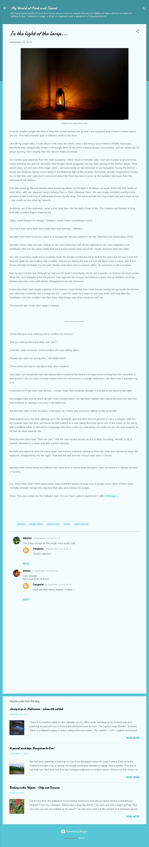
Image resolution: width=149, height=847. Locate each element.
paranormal (53, 524)
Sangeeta (38, 548)
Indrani (26, 570)
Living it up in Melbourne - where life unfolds (36, 709)
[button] (138, 31)
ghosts (21, 524)
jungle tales (36, 524)
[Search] (144, 9)
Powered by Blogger (74, 831)
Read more (133, 738)
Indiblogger (110, 495)
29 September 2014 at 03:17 (46, 538)
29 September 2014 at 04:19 (58, 584)
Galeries (81, 838)
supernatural (81, 524)
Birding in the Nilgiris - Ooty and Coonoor (34, 788)
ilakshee (27, 538)
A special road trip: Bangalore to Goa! (32, 748)
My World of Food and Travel (34, 8)
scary (67, 524)
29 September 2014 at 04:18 (58, 549)
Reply (26, 563)
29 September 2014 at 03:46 (45, 571)
